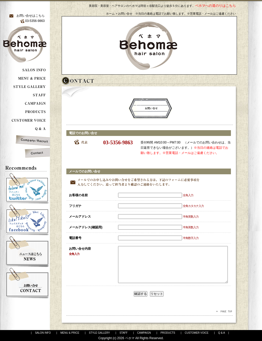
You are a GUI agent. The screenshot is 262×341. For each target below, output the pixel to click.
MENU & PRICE (69, 332)
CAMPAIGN (144, 332)
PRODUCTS (167, 332)
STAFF (123, 332)
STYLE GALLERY (99, 332)
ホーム (110, 13)
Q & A (221, 332)
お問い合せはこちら (30, 15)
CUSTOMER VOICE (196, 332)
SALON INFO (43, 332)
